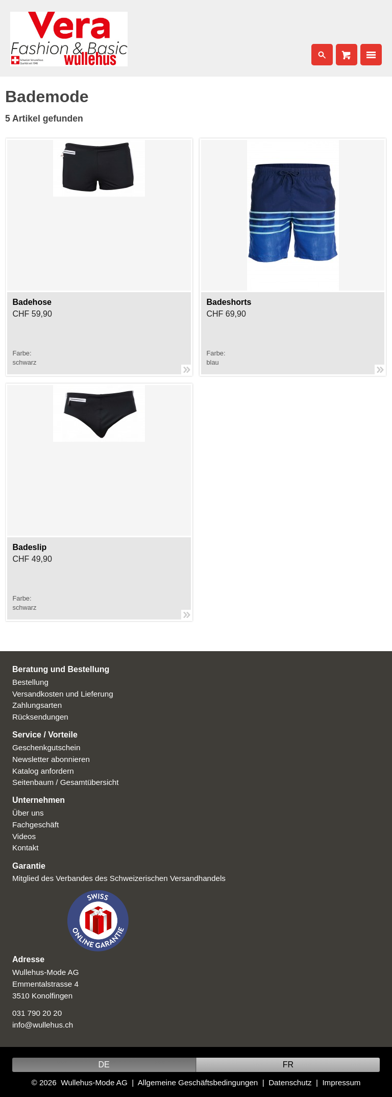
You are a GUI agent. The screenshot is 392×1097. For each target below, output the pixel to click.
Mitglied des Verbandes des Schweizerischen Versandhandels (119, 878)
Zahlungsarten (37, 705)
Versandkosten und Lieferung (62, 693)
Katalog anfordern (43, 771)
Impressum (341, 1082)
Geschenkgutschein (46, 747)
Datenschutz (289, 1082)
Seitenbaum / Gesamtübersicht (65, 782)
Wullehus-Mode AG (94, 1082)
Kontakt (25, 847)
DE (103, 1064)
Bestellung (30, 682)
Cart (346, 54)
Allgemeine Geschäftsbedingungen (198, 1082)
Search (322, 54)
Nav (371, 54)
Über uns (28, 812)
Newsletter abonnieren (51, 759)
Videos (24, 836)
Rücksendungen (40, 716)
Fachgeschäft (35, 824)
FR (288, 1064)
